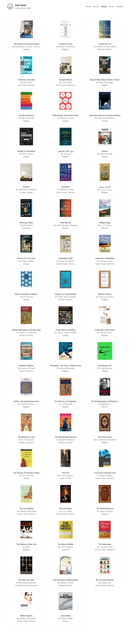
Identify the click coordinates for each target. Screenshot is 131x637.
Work (88, 6)
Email (111, 6)
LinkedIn (119, 6)
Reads (104, 6)
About (96, 6)
